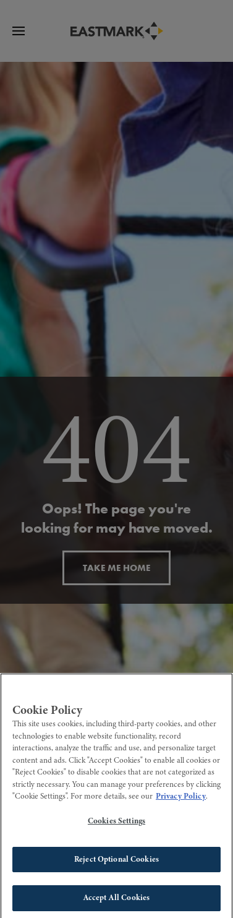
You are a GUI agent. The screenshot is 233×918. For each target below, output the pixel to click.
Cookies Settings (116, 824)
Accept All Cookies (116, 901)
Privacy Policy (181, 799)
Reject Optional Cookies (116, 862)
